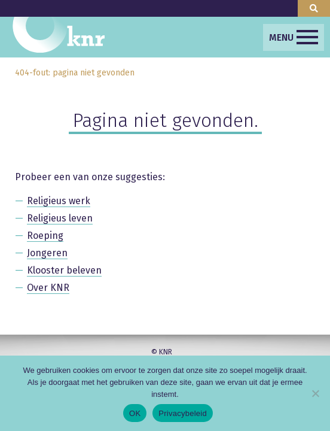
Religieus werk (58, 201)
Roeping (45, 235)
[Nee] (315, 393)
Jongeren (47, 253)
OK (134, 413)
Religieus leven (60, 218)
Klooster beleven (64, 270)
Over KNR (48, 287)
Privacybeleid (182, 413)
